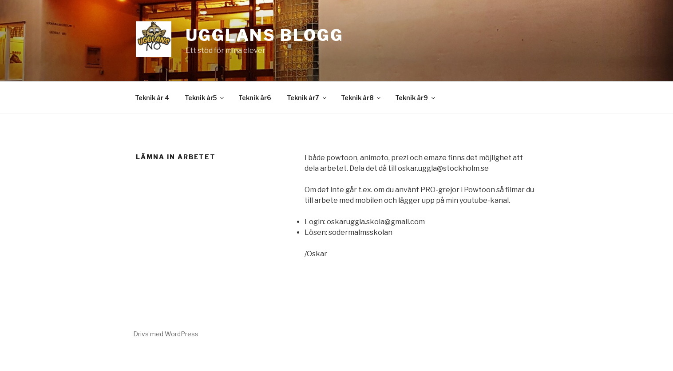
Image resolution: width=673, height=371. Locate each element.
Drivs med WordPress (165, 334)
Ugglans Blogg (264, 35)
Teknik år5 (205, 97)
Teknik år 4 (152, 97)
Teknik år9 (415, 97)
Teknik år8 (361, 97)
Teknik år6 (254, 97)
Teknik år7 (307, 97)
